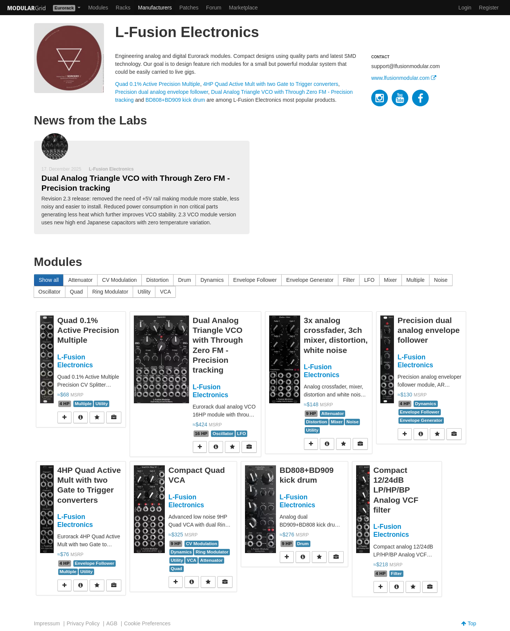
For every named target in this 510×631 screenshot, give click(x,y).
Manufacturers (155, 8)
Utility (144, 292)
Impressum (47, 623)
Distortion (157, 280)
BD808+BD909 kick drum (175, 100)
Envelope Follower (255, 280)
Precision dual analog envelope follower (161, 92)
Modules (98, 8)
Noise (441, 280)
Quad (76, 292)
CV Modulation (119, 280)
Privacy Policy (83, 623)
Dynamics (211, 280)
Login (465, 8)
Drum (184, 280)
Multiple (415, 280)
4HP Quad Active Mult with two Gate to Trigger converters (270, 84)
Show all (49, 280)
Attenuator (80, 280)
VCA (165, 292)
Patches (188, 8)
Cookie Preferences (147, 623)
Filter (349, 280)
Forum (213, 8)
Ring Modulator (110, 292)
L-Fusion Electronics (111, 169)
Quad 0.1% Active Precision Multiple (157, 84)
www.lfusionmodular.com (403, 78)
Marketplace (243, 8)
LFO (369, 280)
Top (468, 623)
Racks (123, 8)
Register (489, 8)
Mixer (390, 280)
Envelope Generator (309, 280)
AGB (112, 623)
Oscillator (49, 292)
